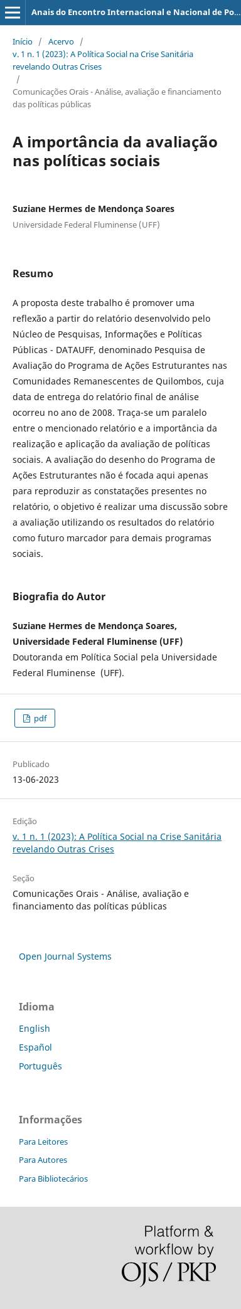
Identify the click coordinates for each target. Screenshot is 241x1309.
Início (23, 41)
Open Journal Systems (65, 956)
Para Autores (43, 1159)
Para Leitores (43, 1141)
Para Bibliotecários (53, 1178)
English (34, 1028)
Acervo (61, 41)
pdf (39, 718)
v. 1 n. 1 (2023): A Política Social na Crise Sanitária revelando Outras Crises (103, 60)
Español (35, 1047)
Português (40, 1066)
